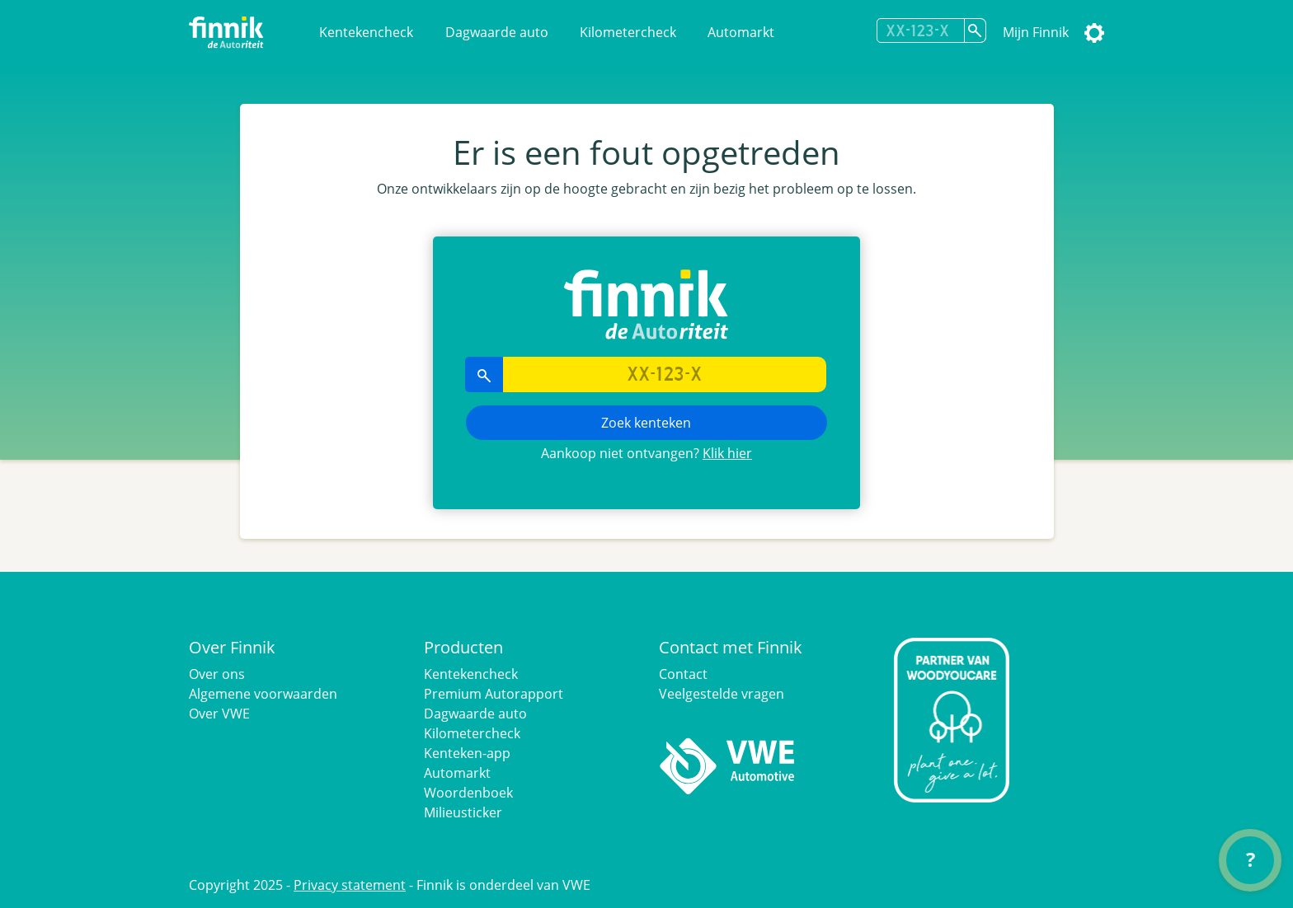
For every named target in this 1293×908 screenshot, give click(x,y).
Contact (683, 674)
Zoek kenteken (646, 423)
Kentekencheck (366, 32)
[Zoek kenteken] (975, 30)
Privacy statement (350, 885)
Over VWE (219, 713)
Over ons (217, 674)
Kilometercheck (628, 32)
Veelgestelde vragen (721, 694)
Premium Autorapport (493, 694)
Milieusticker (463, 812)
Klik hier (727, 453)
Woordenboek (468, 793)
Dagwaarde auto (496, 32)
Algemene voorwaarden (263, 694)
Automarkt (741, 32)
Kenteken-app (467, 753)
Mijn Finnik (1036, 32)
